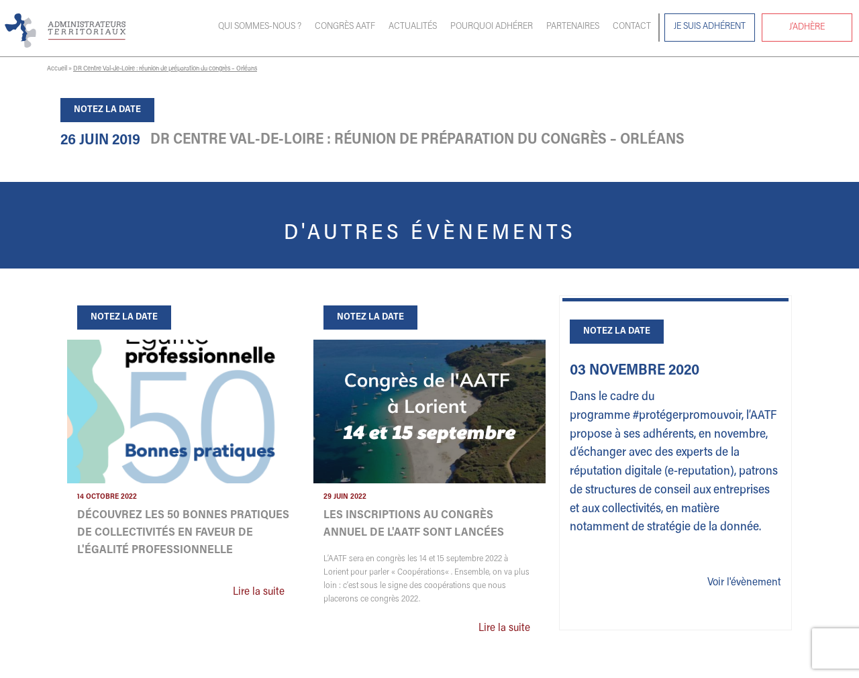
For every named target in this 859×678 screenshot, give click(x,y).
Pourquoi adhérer (491, 27)
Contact (632, 27)
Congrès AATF (345, 27)
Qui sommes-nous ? (259, 27)
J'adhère (807, 27)
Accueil (57, 69)
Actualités (413, 27)
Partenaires (572, 27)
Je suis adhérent (710, 27)
